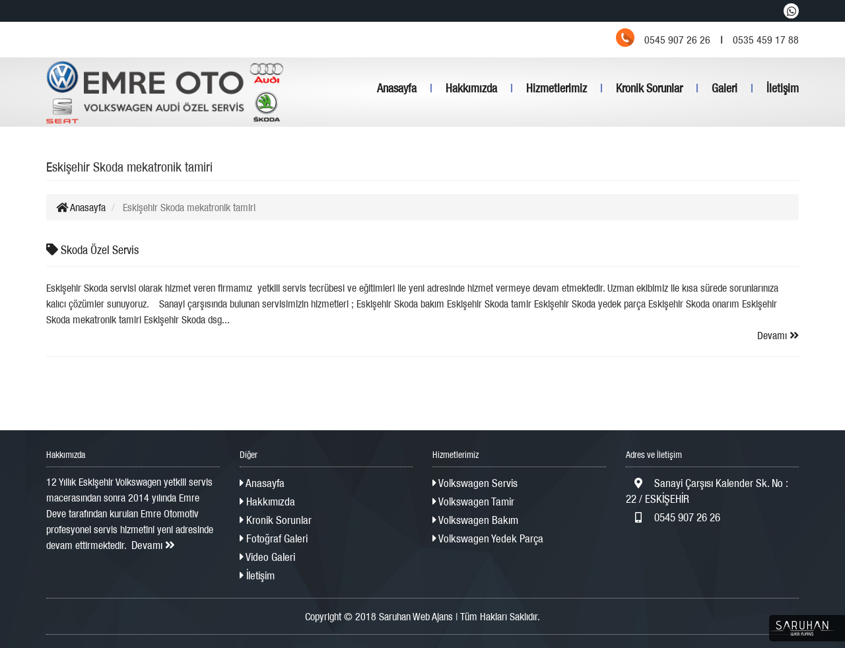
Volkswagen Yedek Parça (487, 538)
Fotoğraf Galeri (274, 538)
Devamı (778, 335)
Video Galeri (267, 557)
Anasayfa (397, 88)
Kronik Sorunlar (649, 88)
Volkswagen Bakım (475, 520)
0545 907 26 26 (673, 517)
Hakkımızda (471, 88)
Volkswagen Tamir (473, 501)
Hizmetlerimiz (556, 88)
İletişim (782, 88)
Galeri (724, 88)
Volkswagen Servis (475, 483)
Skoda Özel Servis (92, 250)
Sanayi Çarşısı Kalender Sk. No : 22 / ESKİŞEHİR (707, 490)
